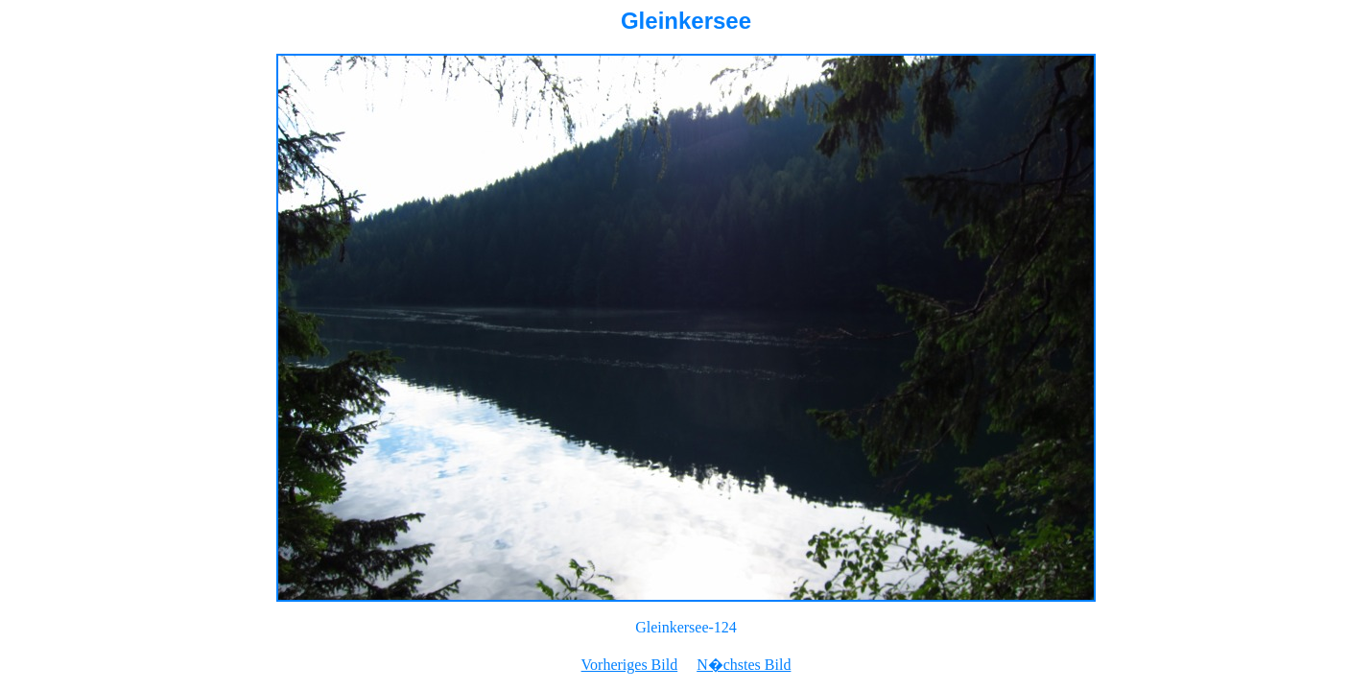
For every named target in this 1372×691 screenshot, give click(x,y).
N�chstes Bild (744, 664)
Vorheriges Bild (629, 664)
